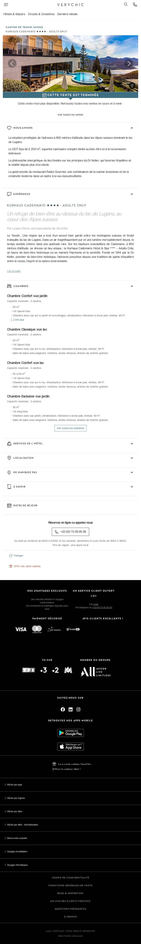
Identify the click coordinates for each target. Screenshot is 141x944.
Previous (12, 63)
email (95, 604)
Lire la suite (14, 271)
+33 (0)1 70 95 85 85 (70, 532)
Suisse (38, 27)
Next (129, 63)
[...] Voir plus (17, 319)
